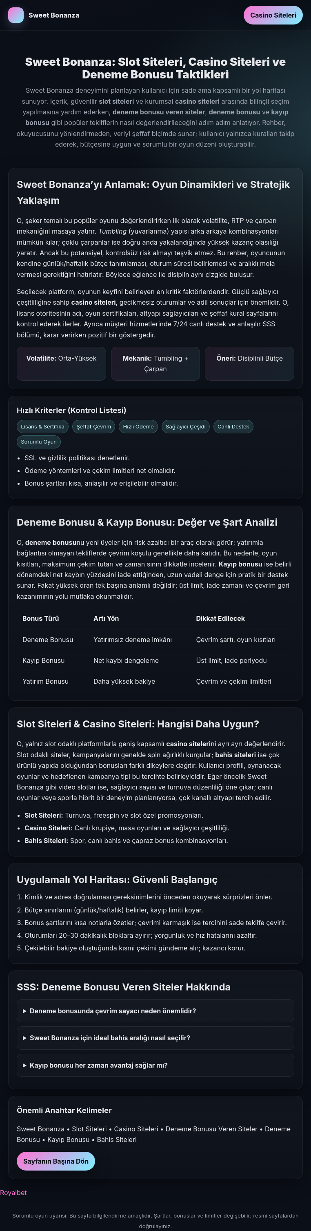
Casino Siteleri (273, 15)
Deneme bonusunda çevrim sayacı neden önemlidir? (113, 1011)
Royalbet (13, 1193)
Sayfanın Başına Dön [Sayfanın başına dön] (56, 1161)
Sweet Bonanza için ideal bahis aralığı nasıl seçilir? (110, 1038)
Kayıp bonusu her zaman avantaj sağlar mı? (99, 1065)
